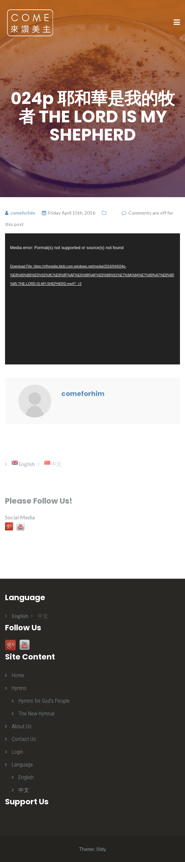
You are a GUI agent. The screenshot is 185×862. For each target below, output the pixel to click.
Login (17, 752)
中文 (23, 790)
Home (18, 675)
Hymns (19, 688)
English (26, 777)
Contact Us (24, 739)
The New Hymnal (36, 713)
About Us (22, 726)
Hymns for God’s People (44, 701)
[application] (92, 299)
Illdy (101, 849)
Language (22, 764)
